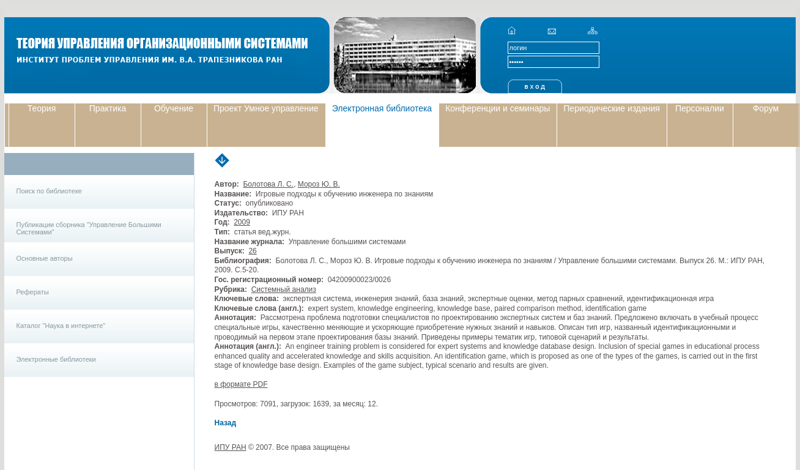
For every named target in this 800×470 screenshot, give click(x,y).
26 (252, 251)
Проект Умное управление (266, 108)
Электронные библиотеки (56, 359)
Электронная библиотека (382, 108)
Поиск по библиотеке (49, 191)
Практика (107, 108)
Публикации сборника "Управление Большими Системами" (89, 228)
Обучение (173, 108)
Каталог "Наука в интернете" (61, 325)
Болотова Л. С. (268, 184)
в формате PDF (241, 384)
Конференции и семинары (497, 108)
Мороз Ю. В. (319, 184)
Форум (766, 108)
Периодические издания (611, 108)
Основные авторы (45, 258)
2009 (242, 222)
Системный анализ (283, 289)
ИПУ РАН (230, 447)
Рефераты (33, 292)
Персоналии (699, 108)
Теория (42, 108)
